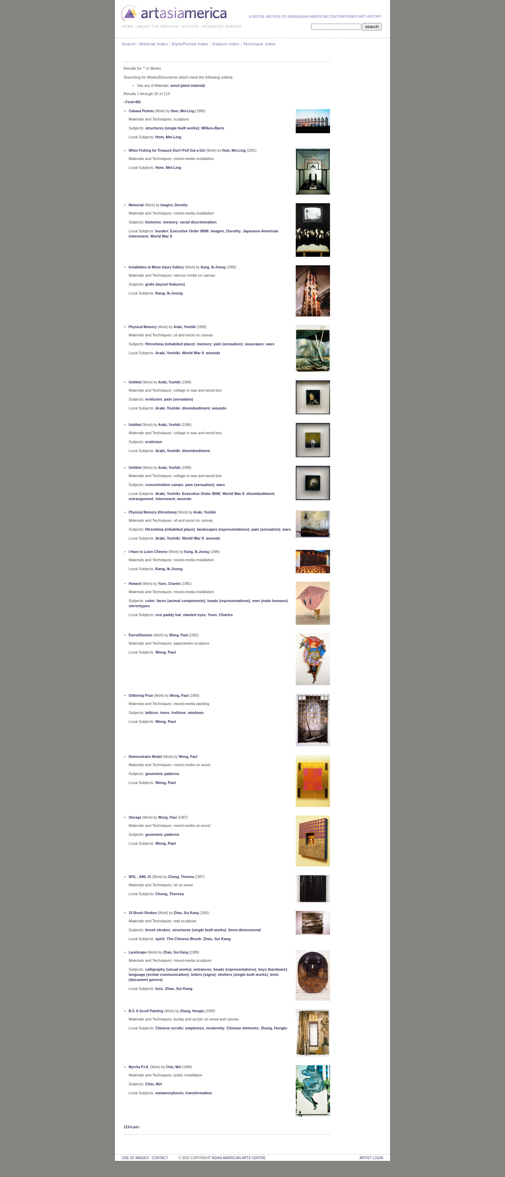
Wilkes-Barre (212, 128)
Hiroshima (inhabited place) (170, 344)
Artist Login (371, 1158)
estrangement (141, 499)
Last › (136, 1127)
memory (170, 222)
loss (159, 988)
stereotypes (139, 606)
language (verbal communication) (159, 974)
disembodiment (196, 408)
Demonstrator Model (145, 757)
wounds (213, 353)
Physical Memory (143, 327)
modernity (215, 1028)
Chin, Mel (173, 1067)
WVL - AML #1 (140, 877)
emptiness (194, 1028)
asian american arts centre (239, 1158)
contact (160, 1158)
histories (153, 222)
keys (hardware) (272, 969)
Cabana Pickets (141, 111)
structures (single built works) (172, 128)
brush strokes (157, 930)
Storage (135, 817)
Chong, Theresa (181, 877)
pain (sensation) (228, 344)
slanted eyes (194, 615)
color (149, 601)
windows (196, 713)
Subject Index (225, 44)
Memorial (136, 205)
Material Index (154, 44)
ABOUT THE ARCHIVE (157, 26)
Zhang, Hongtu (192, 1011)
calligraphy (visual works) (168, 969)
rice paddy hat (168, 615)
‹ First (128, 102)
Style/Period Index (190, 44)
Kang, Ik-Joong (213, 267)
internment (165, 499)
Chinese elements (242, 1028)
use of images (135, 1158)
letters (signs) (203, 974)
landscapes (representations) (223, 529)
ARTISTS (190, 26)
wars (270, 344)
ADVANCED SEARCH (221, 26)
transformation (199, 1093)
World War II (161, 236)
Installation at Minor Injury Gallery (156, 267)
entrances (202, 969)
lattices (151, 713)
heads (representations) (228, 601)
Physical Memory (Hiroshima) (153, 512)
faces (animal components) (180, 601)
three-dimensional (244, 930)
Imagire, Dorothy (174, 205)
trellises (179, 713)
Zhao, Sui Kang (186, 913)
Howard (135, 584)
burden (161, 231)
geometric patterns (162, 774)
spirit (160, 939)
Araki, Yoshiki (184, 327)
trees (164, 713)
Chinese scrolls (169, 1028)
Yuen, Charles (169, 584)
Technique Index (259, 44)
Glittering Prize (141, 695)
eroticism (153, 399)
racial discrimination (198, 222)
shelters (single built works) (243, 974)
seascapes (254, 344)
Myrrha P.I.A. (139, 1067)
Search (129, 44)
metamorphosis (169, 1093)
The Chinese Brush (184, 939)
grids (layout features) (165, 284)
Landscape (137, 952)
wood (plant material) (188, 86)
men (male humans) (269, 601)
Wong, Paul (178, 635)
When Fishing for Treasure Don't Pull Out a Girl (167, 150)
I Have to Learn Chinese (148, 552)
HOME (127, 26)
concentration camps (164, 485)
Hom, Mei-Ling (183, 111)
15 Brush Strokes (143, 913)
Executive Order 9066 (189, 231)
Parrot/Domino (140, 635)
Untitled (135, 382)
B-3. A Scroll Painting (146, 1011)
